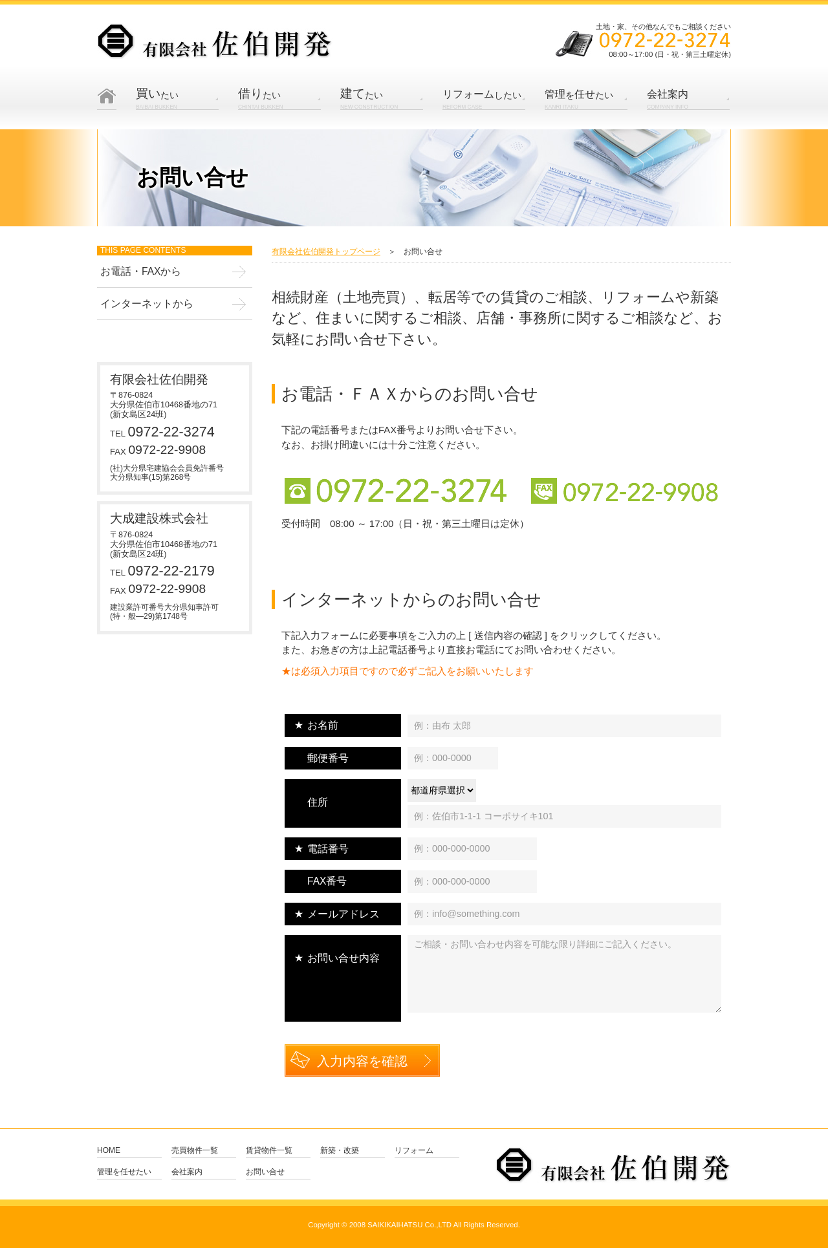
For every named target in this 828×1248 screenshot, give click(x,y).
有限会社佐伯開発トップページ (326, 251)
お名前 (322, 725)
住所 (317, 802)
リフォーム (414, 1150)
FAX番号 (327, 881)
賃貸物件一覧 (269, 1150)
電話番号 (328, 848)
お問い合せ (265, 1172)
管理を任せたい (124, 1172)
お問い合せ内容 (343, 957)
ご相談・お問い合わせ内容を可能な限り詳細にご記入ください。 (564, 974)
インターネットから (146, 303)
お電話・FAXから (140, 271)
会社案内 (186, 1172)
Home (106, 109)
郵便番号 (328, 758)
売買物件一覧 (194, 1150)
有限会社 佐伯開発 (214, 42)
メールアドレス (343, 914)
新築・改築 (339, 1150)
